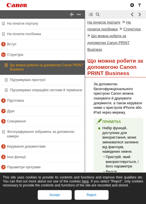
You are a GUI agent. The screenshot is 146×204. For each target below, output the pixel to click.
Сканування (16, 121)
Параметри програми (24, 167)
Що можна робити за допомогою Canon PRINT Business (108, 43)
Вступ (11, 44)
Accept (54, 195)
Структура (15, 55)
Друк (10, 111)
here (85, 181)
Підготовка (15, 101)
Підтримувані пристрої (27, 80)
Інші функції (16, 157)
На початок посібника (24, 34)
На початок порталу (22, 24)
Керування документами (26, 146)
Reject (91, 195)
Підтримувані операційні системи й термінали (46, 90)
